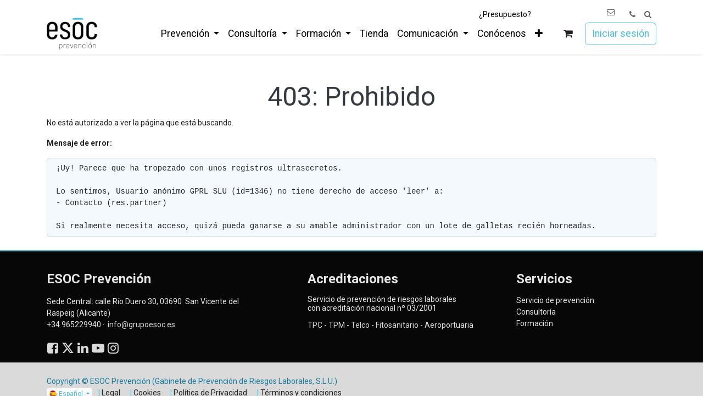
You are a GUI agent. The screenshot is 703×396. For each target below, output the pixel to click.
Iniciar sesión (620, 33)
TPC (315, 325)
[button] (648, 14)
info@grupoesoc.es (141, 324)
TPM (336, 325)
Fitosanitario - (399, 325)
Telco (360, 325)
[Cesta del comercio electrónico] (568, 33)
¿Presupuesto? (505, 14)
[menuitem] (190, 33)
